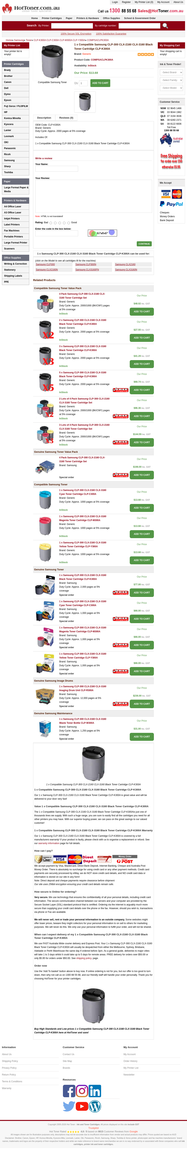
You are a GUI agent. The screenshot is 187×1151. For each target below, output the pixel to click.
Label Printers (12, 224)
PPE (6, 282)
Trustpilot (93, 1128)
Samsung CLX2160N (47, 269)
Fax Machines (11, 230)
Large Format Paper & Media (16, 189)
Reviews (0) (66, 117)
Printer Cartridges (52, 18)
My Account (163, 2)
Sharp (7, 166)
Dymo (7, 94)
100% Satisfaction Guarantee (111, 33)
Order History (130, 1061)
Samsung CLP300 (45, 264)
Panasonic (10, 148)
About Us (178, 2)
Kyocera (8, 124)
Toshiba (8, 172)
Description (44, 117)
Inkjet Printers (12, 218)
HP (5, 112)
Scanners (9, 248)
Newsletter (129, 1074)
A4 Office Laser (12, 206)
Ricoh (7, 154)
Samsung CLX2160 (125, 264)
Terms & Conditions (12, 1081)
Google (134, 1131)
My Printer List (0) (144, 2)
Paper (69, 18)
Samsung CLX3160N (126, 269)
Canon (7, 82)
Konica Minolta (12, 118)
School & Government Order (140, 18)
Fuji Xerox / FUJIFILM (16, 106)
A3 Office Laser (12, 212)
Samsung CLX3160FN (87, 269)
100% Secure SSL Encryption (76, 33)
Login (115, 2)
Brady (7, 70)
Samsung (9, 160)
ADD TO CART (100, 83)
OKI (6, 142)
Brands (66, 1068)
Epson (7, 100)
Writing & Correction (15, 263)
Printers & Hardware (87, 18)
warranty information (49, 843)
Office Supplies (111, 18)
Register (126, 2)
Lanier (7, 130)
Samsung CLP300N (86, 264)
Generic (86, 54)
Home (34, 18)
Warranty (6, 1088)
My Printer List (130, 1068)
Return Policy (9, 1074)
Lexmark (9, 136)
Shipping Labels (13, 276)
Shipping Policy (10, 1061)
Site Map (67, 1061)
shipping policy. (84, 958)
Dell (6, 88)
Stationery (10, 269)
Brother (8, 76)
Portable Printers (13, 236)
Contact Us (68, 1054)
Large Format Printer (15, 242)
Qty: (81, 83)
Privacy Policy (9, 1068)
